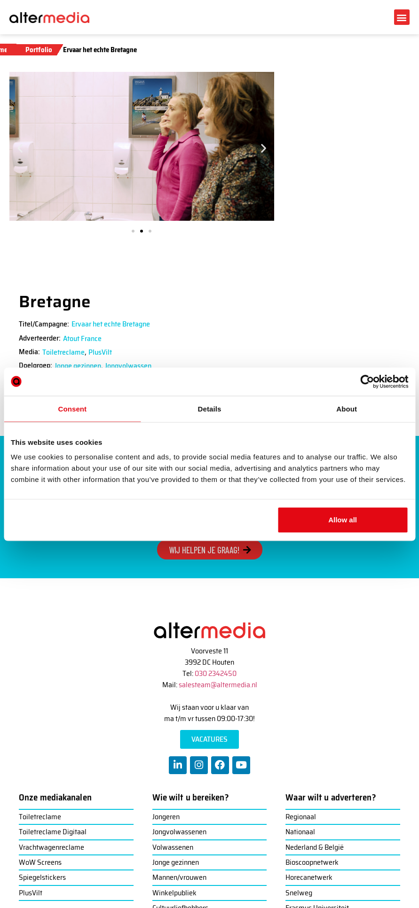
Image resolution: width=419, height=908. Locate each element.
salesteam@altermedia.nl (218, 685)
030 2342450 (216, 673)
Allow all (342, 520)
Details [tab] (209, 408)
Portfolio (38, 49)
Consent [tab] (72, 408)
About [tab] (346, 408)
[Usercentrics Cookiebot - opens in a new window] (367, 381)
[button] (402, 17)
